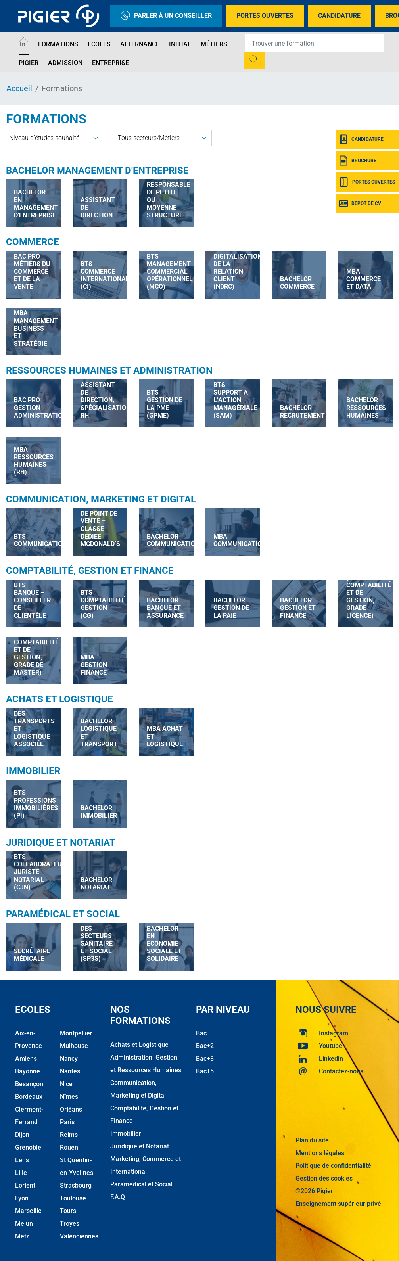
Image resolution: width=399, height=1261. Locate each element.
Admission (65, 63)
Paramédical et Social (63, 914)
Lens (22, 1160)
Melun (24, 1223)
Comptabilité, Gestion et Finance (90, 570)
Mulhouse (74, 1046)
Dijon (22, 1134)
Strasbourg (76, 1185)
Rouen (69, 1147)
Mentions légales (319, 1153)
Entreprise (110, 63)
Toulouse (73, 1198)
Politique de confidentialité (333, 1165)
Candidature (339, 15)
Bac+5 (205, 1071)
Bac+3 (205, 1058)
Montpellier (76, 1033)
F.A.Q (117, 1197)
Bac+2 (205, 1046)
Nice (66, 1084)
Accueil (19, 88)
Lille (21, 1173)
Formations (58, 44)
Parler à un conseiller (166, 16)
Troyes (69, 1223)
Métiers (214, 44)
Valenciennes (79, 1236)
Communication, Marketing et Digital (101, 499)
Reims (69, 1134)
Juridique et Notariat (60, 842)
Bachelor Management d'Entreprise (97, 170)
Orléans (71, 1109)
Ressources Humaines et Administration (109, 370)
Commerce (32, 241)
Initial (180, 44)
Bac (201, 1033)
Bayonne (27, 1071)
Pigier (28, 63)
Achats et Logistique (59, 699)
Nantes (70, 1071)
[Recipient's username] (314, 43)
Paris (67, 1122)
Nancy (69, 1058)
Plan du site (312, 1140)
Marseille (28, 1211)
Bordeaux (28, 1096)
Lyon (22, 1198)
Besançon (29, 1084)
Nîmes (69, 1096)
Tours (68, 1211)
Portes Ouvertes (264, 15)
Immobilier (33, 770)
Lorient (25, 1185)
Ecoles (99, 44)
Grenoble (28, 1147)
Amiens (26, 1058)
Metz (22, 1236)
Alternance (139, 44)
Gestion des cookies (324, 1178)
